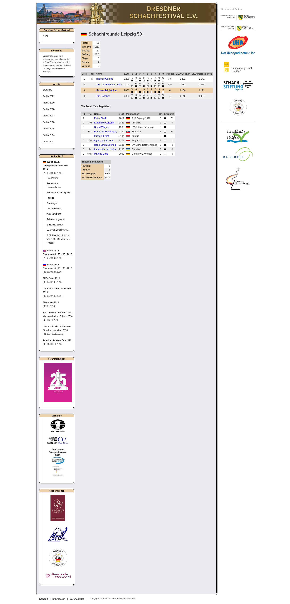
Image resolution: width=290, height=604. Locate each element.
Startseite (47, 89)
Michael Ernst (101, 136)
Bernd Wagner (101, 127)
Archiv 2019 (49, 102)
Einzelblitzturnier (55, 224)
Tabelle (50, 198)
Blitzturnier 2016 (51, 302)
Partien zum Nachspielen (59, 192)
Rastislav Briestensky (105, 131)
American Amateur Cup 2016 (57, 340)
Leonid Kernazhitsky (105, 149)
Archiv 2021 (49, 96)
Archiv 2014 (49, 135)
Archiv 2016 (49, 122)
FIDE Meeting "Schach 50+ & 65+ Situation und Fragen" (58, 239)
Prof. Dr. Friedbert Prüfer (109, 84)
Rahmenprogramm (56, 219)
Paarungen (52, 203)
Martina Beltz (101, 153)
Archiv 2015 (49, 128)
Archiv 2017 (49, 115)
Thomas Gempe (104, 78)
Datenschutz (77, 599)
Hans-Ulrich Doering (105, 144)
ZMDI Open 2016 (51, 278)
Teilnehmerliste (54, 208)
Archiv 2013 (49, 141)
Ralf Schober (103, 96)
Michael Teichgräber (106, 90)
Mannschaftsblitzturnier (58, 230)
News (45, 36)
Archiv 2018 (49, 109)
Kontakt (43, 599)
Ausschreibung (54, 214)
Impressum (58, 599)
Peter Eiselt (100, 118)
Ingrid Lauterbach (103, 140)
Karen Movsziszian (104, 122)
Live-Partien (52, 178)
